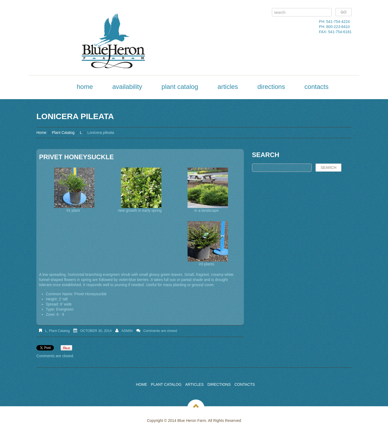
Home (85, 86)
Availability (127, 86)
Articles (227, 86)
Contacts (316, 86)
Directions (271, 86)
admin (127, 331)
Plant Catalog (179, 86)
